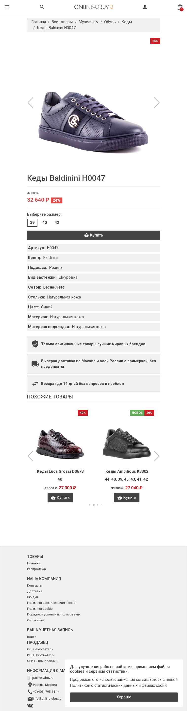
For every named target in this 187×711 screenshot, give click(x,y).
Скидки (32, 597)
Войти (31, 637)
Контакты (34, 585)
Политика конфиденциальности (51, 603)
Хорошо (124, 697)
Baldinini (50, 257)
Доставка (34, 591)
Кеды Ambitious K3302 (126, 471)
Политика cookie (39, 609)
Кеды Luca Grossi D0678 (60, 471)
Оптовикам (35, 620)
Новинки (33, 563)
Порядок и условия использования (54, 614)
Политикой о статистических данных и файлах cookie (119, 685)
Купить (93, 235)
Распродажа (36, 569)
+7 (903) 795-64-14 (46, 691)
